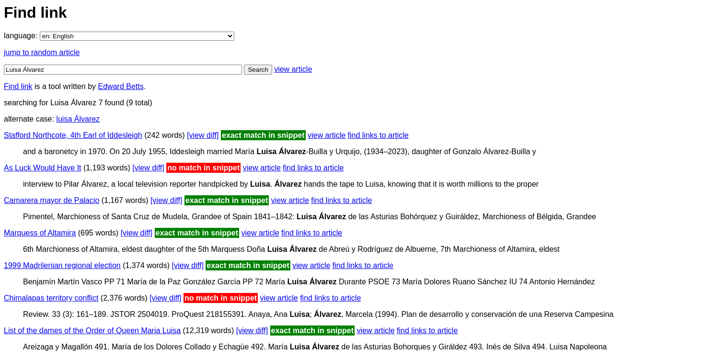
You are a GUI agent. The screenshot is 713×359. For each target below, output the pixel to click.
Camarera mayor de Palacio (51, 200)
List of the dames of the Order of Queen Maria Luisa (92, 330)
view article (293, 69)
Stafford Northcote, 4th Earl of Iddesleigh (73, 135)
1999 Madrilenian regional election (62, 265)
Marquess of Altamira (40, 233)
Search (258, 69)
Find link (18, 86)
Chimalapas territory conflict (51, 298)
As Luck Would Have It (42, 168)
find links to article (378, 135)
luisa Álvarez (78, 119)
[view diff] (202, 135)
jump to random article (42, 52)
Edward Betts (121, 86)
